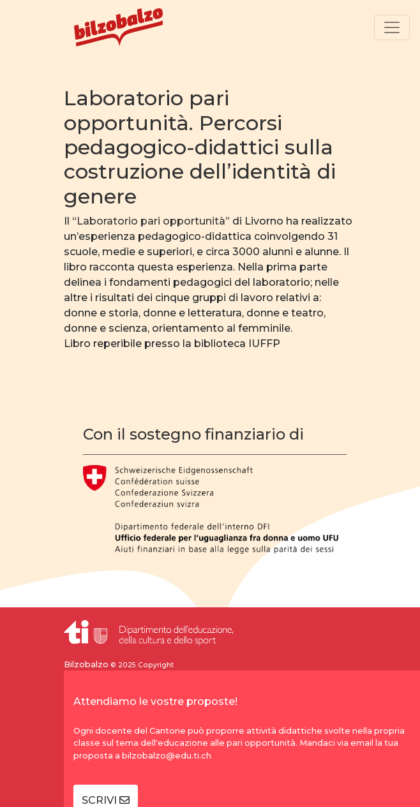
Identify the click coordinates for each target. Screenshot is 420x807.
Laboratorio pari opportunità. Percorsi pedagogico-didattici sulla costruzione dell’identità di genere (200, 147)
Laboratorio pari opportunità (151, 221)
